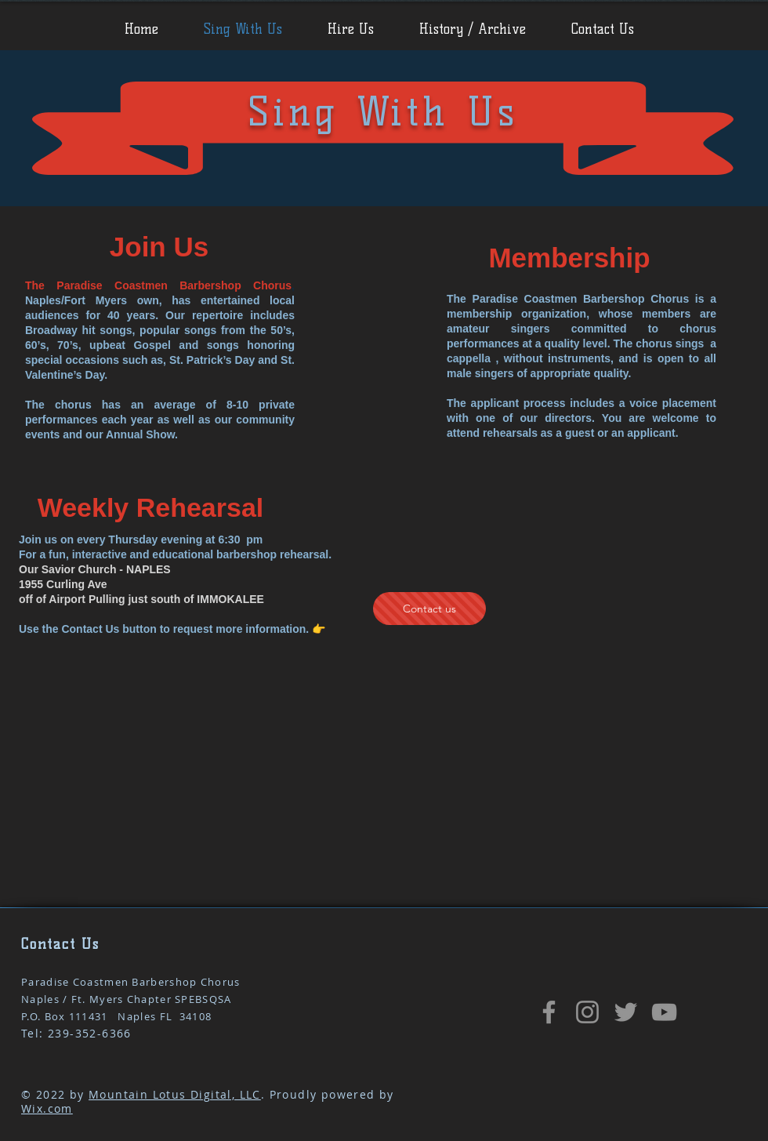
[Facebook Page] (549, 1012)
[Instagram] (587, 1012)
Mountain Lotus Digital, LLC (175, 1094)
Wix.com (47, 1108)
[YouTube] (664, 1012)
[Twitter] (625, 1012)
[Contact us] (429, 608)
